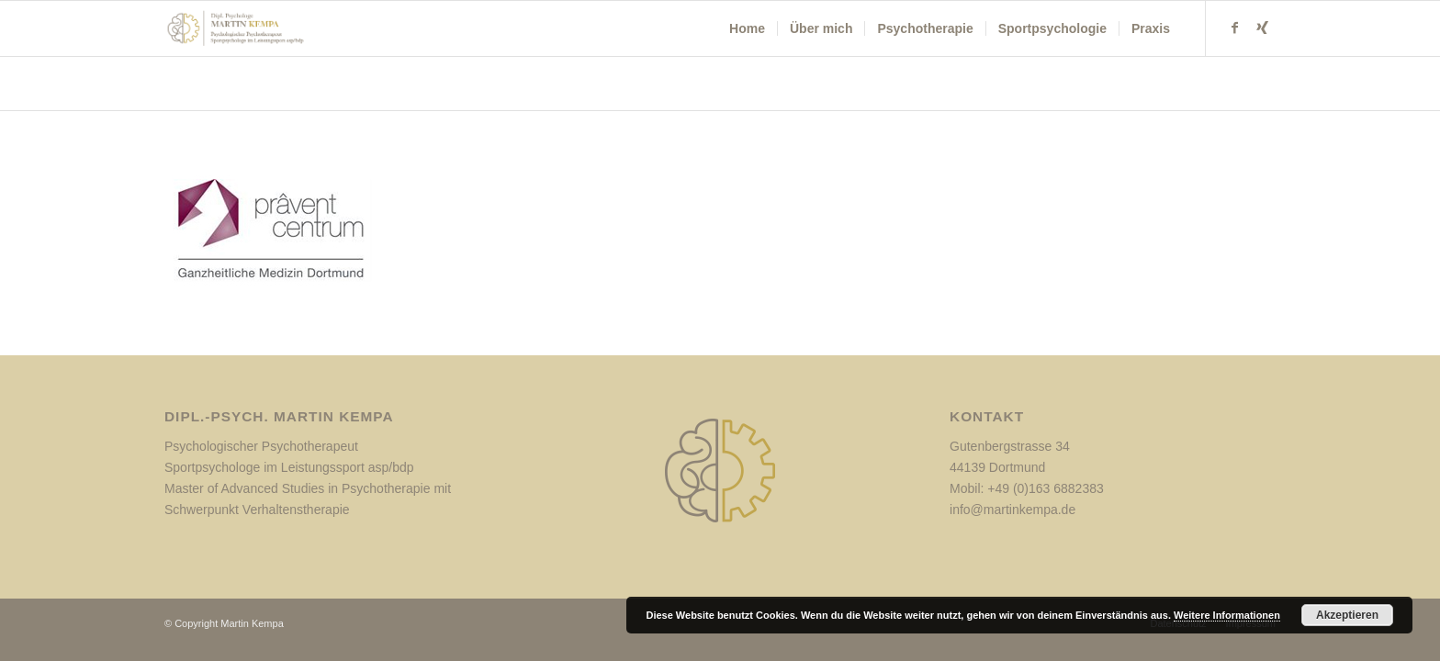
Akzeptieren (1347, 615)
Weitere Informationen (1227, 615)
